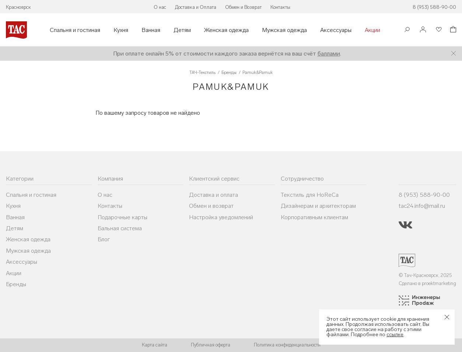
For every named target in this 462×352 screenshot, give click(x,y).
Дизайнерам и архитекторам (318, 205)
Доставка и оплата (213, 194)
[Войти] (423, 30)
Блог (104, 239)
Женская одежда (226, 30)
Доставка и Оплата (195, 7)
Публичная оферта (210, 345)
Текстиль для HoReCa (310, 194)
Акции (372, 30)
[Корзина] (452, 30)
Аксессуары (335, 30)
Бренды (16, 284)
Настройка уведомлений (221, 217)
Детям (182, 30)
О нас (160, 7)
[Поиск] (407, 30)
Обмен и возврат (211, 205)
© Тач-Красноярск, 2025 (425, 275)
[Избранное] (438, 30)
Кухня (120, 30)
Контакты (280, 7)
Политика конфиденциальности (287, 345)
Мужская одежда (284, 30)
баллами (329, 53)
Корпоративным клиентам (314, 217)
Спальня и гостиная (75, 30)
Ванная (150, 30)
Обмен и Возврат (243, 7)
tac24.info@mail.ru (422, 205)
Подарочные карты (122, 217)
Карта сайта (154, 345)
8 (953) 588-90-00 (434, 7)
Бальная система (120, 228)
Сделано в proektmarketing (427, 283)
